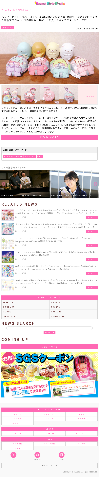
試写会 (81, 414)
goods (7, 311)
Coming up (58, 316)
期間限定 (19, 156)
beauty (55, 307)
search (49, 333)
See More (49, 346)
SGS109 (17, 433)
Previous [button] (3, 184)
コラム (17, 448)
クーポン (49, 418)
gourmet (9, 307)
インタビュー (49, 414)
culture (56, 311)
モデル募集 (17, 444)
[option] (25, 184)
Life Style (7, 28)
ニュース (17, 414)
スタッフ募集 (49, 444)
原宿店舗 (81, 418)
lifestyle (9, 316)
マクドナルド (9, 156)
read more (49, 137)
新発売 (39, 156)
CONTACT (81, 433)
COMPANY (49, 433)
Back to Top (49, 465)
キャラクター (30, 156)
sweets (56, 302)
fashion (8, 302)
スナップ (17, 418)
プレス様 (81, 444)
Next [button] (95, 184)
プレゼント (17, 423)
